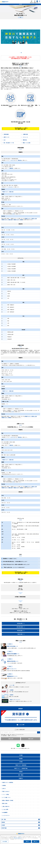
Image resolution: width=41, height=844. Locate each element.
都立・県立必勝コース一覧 (8, 142)
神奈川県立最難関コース (13, 653)
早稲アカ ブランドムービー (14, 699)
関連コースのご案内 (25, 142)
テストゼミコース (11, 668)
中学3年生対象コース (12, 646)
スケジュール (24, 137)
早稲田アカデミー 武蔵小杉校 (7, 191)
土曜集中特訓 (24, 134)
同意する (27, 841)
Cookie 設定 (4, 841)
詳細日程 (10, 168)
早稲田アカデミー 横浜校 (18, 219)
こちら (13, 213)
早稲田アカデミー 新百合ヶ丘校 (31, 218)
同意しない (36, 841)
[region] (20, 839)
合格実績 (11, 690)
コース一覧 (11, 685)
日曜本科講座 (5, 134)
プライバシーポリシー (17, 837)
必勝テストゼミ (5, 137)
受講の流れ (24, 139)
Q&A (3, 139)
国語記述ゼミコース (12, 676)
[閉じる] (39, 837)
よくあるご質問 (20, 724)
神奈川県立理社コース (12, 661)
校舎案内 (11, 694)
